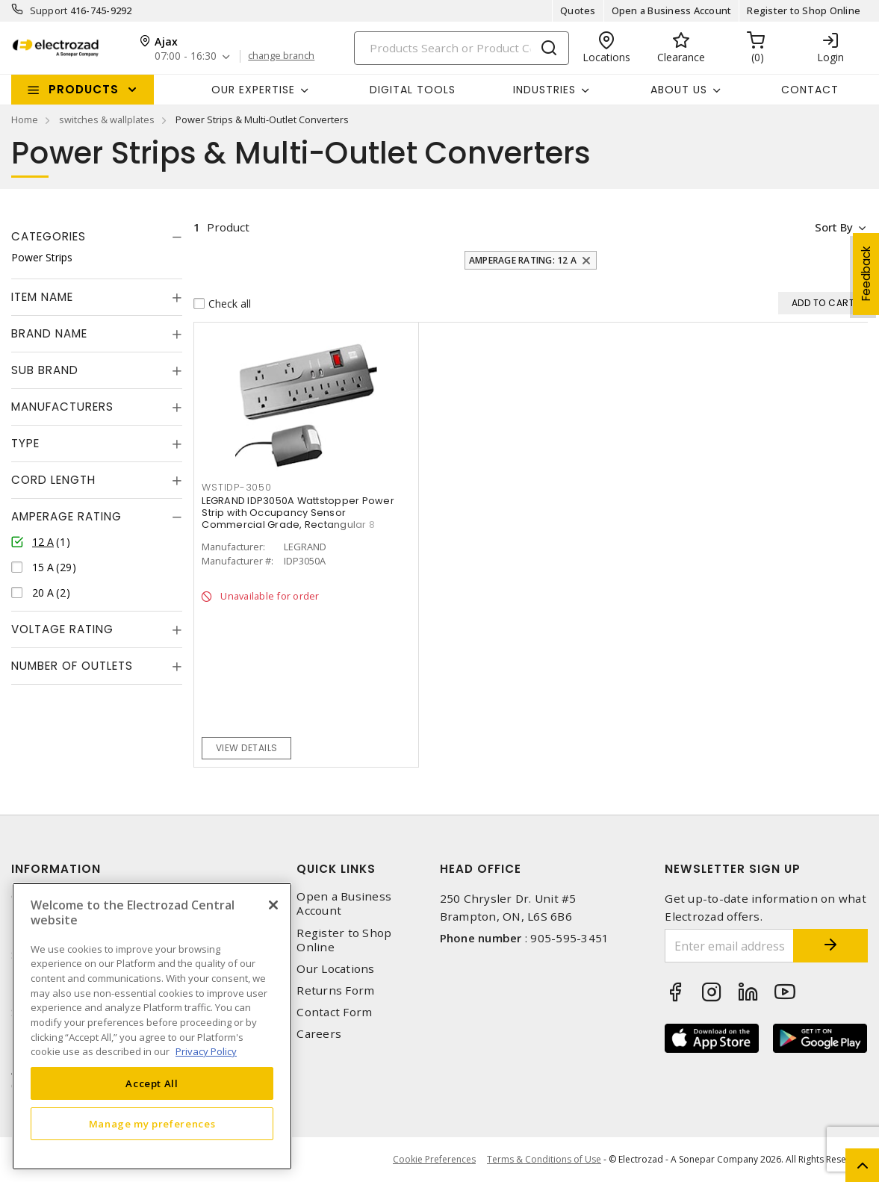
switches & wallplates (107, 119)
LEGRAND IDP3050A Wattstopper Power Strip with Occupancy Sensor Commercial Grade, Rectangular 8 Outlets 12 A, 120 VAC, (298, 518)
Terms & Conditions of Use (544, 1159)
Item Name (42, 297)
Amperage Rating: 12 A (523, 260)
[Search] (461, 48)
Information (56, 869)
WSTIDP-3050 (236, 487)
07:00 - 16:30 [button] (186, 56)
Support (49, 10)
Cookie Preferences (434, 1159)
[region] (152, 1026)
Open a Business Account (672, 10)
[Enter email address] (729, 945)
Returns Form (335, 990)
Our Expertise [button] (253, 89)
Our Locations (335, 969)
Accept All (151, 1083)
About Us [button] (678, 89)
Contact (810, 89)
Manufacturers (62, 406)
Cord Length (53, 480)
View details (247, 747)
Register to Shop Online (803, 10)
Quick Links (336, 869)
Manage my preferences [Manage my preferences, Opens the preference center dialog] (152, 1123)
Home (24, 119)
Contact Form (334, 1012)
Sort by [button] (833, 227)
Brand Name (49, 333)
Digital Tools (413, 89)
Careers (318, 1034)
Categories (48, 236)
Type (25, 443)
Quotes (578, 10)
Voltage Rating (62, 629)
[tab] (96, 237)
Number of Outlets (72, 666)
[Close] (273, 905)
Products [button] (84, 89)
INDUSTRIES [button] (544, 89)
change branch (281, 56)
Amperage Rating (66, 516)
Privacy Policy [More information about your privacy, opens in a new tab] (206, 1051)
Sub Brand (44, 370)
